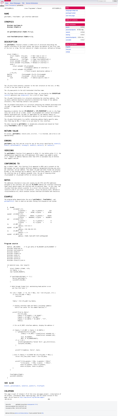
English (68, 47)
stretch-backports (71, 37)
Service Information (32, 3)
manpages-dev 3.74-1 (32, 404)
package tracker (71, 13)
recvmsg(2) (25, 145)
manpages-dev (12, 5)
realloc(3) (50, 145)
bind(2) (6, 145)
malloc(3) (40, 145)
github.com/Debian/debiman (22, 413)
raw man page (70, 15)
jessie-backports (71, 29)
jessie (7, 5)
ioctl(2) (7, 95)
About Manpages (15, 3)
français (68, 49)
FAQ (23, 3)
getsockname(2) (15, 145)
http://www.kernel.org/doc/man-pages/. (32, 397)
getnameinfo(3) (9, 201)
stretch (68, 32)
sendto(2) (33, 145)
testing (68, 35)
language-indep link (72, 10)
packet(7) (32, 386)
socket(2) (57, 143)
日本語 (68, 52)
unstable (68, 40)
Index (6, 3)
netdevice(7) (25, 95)
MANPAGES (7, 0)
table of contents (72, 20)
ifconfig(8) (40, 386)
